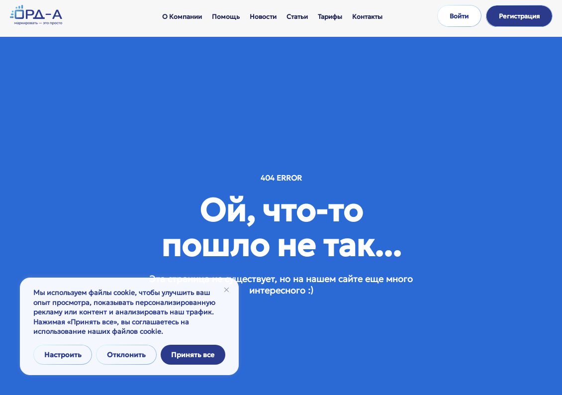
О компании (182, 16)
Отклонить (126, 354)
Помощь (226, 16)
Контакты (367, 16)
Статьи (297, 16)
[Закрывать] (226, 290)
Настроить (63, 354)
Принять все (192, 354)
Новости (263, 16)
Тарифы (330, 16)
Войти (459, 16)
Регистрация (519, 16)
